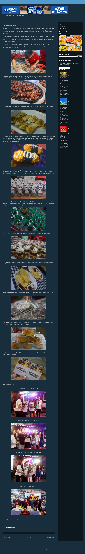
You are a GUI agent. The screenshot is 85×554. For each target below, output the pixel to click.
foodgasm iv (10, 529)
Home (29, 538)
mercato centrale (17, 529)
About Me (62, 26)
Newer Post (7, 538)
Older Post (51, 538)
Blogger (49, 549)
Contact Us (63, 28)
